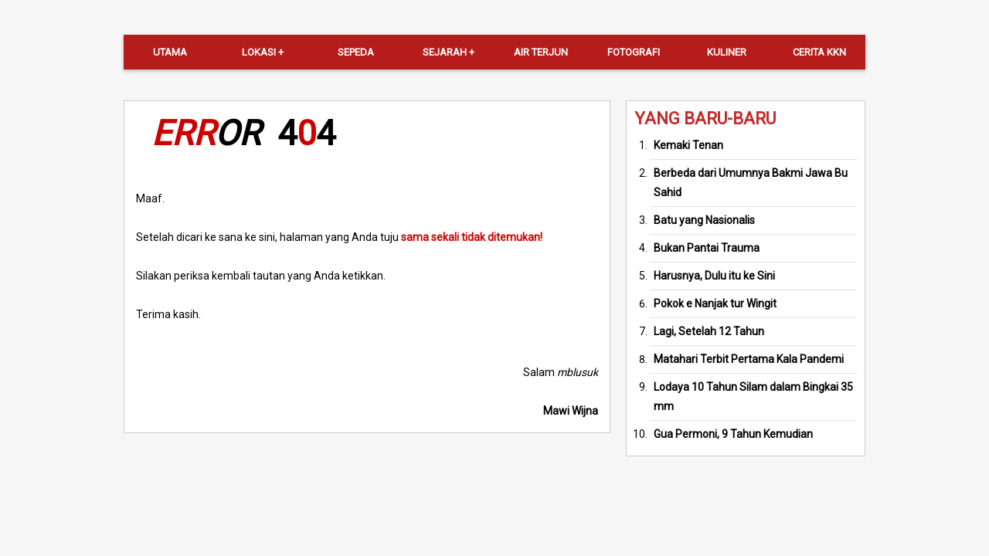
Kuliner (726, 52)
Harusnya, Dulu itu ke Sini (714, 276)
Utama (170, 52)
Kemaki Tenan (688, 145)
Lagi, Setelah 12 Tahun (709, 331)
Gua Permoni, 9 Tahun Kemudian (733, 434)
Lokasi (259, 52)
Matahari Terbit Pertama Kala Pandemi (749, 359)
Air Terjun (541, 52)
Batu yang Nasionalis (704, 220)
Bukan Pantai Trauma (707, 248)
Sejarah (445, 52)
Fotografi (633, 52)
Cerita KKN (819, 52)
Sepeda (356, 52)
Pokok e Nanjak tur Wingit (715, 303)
